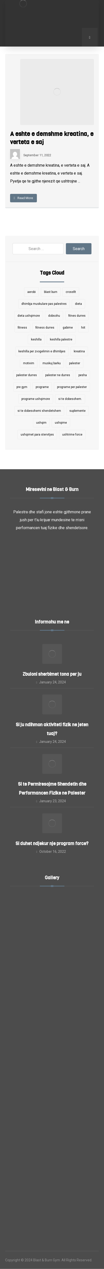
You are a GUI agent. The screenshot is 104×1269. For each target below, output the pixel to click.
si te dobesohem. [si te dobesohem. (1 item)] (70, 399)
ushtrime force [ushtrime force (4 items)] (72, 434)
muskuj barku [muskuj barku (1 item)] (52, 363)
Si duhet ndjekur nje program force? (52, 844)
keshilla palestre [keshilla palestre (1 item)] (61, 339)
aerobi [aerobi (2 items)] (31, 292)
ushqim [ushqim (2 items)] (41, 422)
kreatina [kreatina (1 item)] (79, 351)
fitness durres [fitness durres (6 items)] (44, 327)
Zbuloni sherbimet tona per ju (52, 674)
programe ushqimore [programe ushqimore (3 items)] (35, 399)
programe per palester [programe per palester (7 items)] (72, 387)
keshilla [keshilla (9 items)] (36, 339)
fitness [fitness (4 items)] (22, 327)
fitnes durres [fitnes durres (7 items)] (77, 315)
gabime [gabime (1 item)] (68, 327)
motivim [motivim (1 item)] (28, 363)
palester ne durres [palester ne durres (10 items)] (57, 375)
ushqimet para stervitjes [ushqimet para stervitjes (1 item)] (37, 434)
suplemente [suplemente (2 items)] (77, 411)
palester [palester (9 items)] (74, 363)
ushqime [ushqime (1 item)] (61, 422)
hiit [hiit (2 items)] (83, 327)
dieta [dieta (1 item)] (78, 304)
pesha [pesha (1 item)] (82, 375)
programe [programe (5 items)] (42, 387)
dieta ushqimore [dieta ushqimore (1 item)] (28, 315)
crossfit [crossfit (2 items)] (71, 292)
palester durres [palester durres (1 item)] (26, 375)
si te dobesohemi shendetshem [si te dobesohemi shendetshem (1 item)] (39, 411)
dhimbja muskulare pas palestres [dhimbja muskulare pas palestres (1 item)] (44, 304)
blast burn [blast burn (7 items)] (50, 292)
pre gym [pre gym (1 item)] (21, 387)
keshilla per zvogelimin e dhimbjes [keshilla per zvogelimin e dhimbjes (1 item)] (41, 351)
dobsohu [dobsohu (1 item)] (54, 315)
